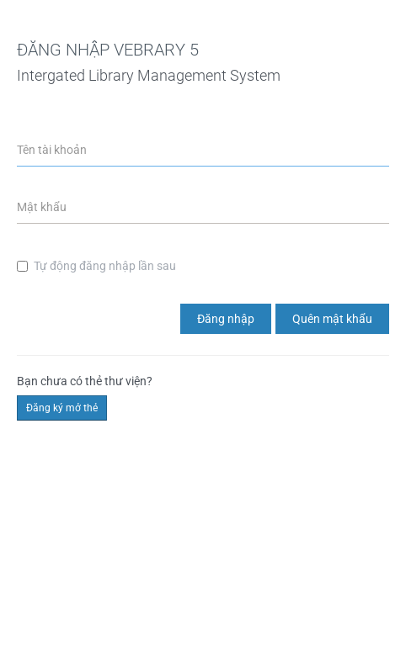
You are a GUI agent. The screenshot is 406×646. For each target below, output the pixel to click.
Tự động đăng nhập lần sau (96, 266)
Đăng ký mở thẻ (62, 408)
